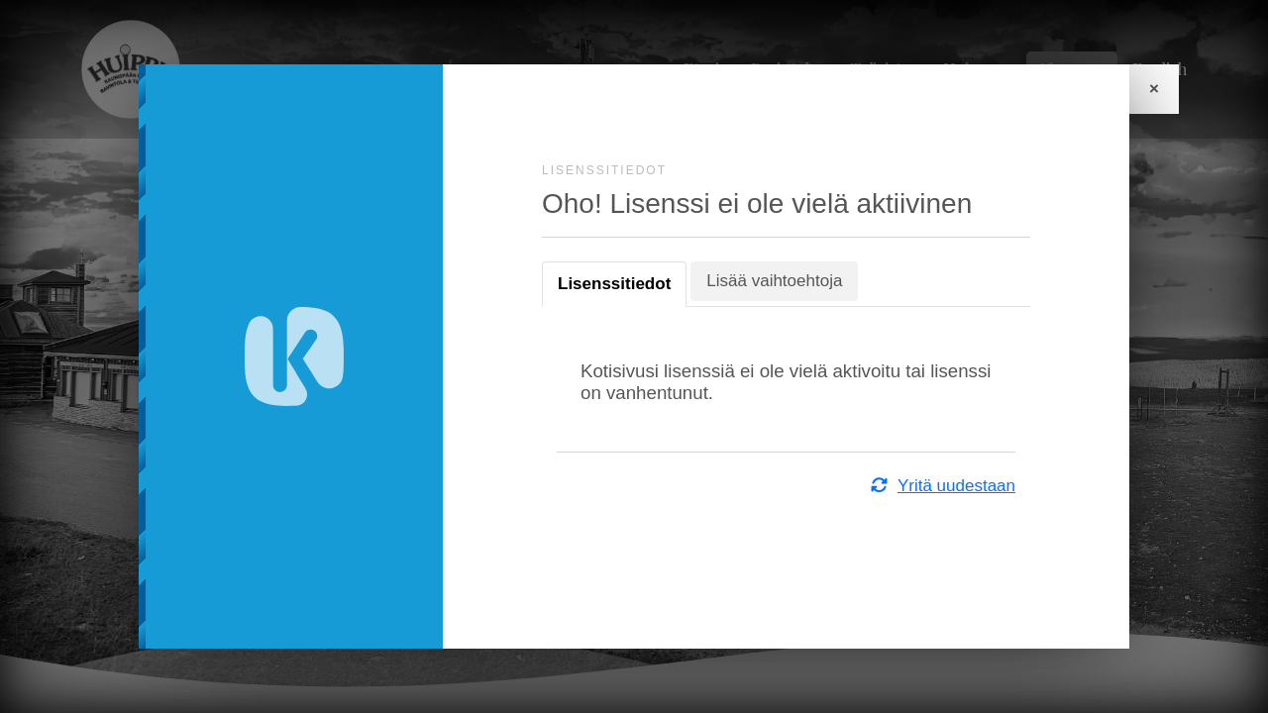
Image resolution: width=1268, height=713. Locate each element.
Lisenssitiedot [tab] (614, 283)
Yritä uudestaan (942, 485)
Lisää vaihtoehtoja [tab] (774, 280)
